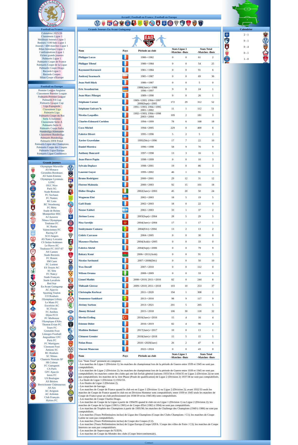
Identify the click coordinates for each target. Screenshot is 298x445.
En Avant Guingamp (52, 286)
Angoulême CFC (52, 337)
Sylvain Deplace (88, 165)
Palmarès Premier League (51, 96)
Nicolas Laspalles (88, 115)
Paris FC (51, 340)
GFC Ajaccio (52, 371)
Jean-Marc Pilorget (90, 95)
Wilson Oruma (87, 273)
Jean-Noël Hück (88, 82)
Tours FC (52, 327)
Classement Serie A (51, 121)
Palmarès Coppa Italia (51, 128)
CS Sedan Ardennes (51, 242)
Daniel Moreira (87, 146)
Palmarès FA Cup (52, 99)
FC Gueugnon (51, 365)
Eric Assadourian (88, 89)
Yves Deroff (85, 266)
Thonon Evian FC (51, 324)
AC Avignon (51, 390)
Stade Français (52, 277)
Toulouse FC (52, 223)
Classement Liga (52, 109)
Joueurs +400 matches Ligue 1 (51, 45)
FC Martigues (51, 343)
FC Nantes (52, 197)
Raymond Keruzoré (90, 69)
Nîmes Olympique (52, 220)
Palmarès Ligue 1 (52, 58)
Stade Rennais (52, 191)
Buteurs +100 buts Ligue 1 (51, 42)
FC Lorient (52, 264)
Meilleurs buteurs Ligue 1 (52, 39)
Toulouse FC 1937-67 (51, 248)
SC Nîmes (51, 356)
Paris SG (52, 188)
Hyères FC (51, 400)
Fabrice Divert (87, 134)
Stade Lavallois (52, 280)
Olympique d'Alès (51, 321)
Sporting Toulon (51, 292)
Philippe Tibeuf (87, 63)
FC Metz (52, 207)
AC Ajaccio (51, 289)
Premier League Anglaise (51, 90)
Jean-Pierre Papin (89, 159)
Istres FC (52, 375)
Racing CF (51, 232)
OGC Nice (52, 185)
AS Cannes (52, 251)
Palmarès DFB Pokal (52, 140)
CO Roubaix (51, 295)
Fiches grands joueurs (51, 55)
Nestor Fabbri (87, 209)
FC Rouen (51, 258)
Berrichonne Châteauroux (51, 384)
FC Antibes (52, 311)
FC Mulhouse (51, 318)
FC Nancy (51, 273)
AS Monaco (51, 169)
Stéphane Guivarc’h (90, 108)
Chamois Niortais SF (52, 359)
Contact (149, 442)
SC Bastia (51, 226)
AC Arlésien (52, 393)
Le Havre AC (52, 245)
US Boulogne (51, 378)
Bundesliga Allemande (52, 131)
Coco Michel (86, 127)
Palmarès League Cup (52, 102)
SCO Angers (51, 235)
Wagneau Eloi (87, 197)
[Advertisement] (149, 7)
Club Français (51, 397)
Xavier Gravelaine (89, 140)
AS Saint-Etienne (52, 175)
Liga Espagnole (52, 106)
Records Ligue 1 (52, 71)
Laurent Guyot (87, 171)
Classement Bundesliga (51, 134)
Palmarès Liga (51, 112)
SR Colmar (52, 362)
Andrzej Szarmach (89, 76)
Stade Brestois (51, 254)
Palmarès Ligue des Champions (52, 143)
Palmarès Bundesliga (52, 137)
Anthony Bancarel (89, 152)
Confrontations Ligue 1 (51, 52)
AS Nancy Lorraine (51, 239)
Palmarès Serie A (52, 125)
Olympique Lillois (52, 299)
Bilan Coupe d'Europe (51, 77)
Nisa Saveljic (86, 222)
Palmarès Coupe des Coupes (52, 147)
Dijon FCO (52, 314)
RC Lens (52, 201)
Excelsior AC (52, 305)
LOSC (51, 182)
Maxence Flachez (88, 241)
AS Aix (52, 387)
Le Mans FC (52, 302)
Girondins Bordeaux (52, 172)
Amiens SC (52, 349)
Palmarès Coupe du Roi (51, 115)
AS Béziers (52, 381)
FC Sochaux (51, 194)
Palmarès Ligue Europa (51, 150)
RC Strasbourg (52, 204)
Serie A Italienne (52, 118)
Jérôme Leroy (86, 216)
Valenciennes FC (52, 229)
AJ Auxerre (52, 216)
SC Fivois (51, 308)
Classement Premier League (52, 93)
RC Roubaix (52, 352)
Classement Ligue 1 (51, 36)
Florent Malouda (88, 184)
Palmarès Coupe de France (51, 61)
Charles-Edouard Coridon (94, 121)
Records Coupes (52, 74)
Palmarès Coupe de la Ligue (52, 64)
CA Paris (51, 368)
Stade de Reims (52, 210)
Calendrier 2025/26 (51, 33)
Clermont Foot (52, 346)
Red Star (51, 283)
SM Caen (52, 261)
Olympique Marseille (51, 166)
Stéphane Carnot (88, 101)
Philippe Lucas (87, 57)
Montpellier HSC (52, 213)
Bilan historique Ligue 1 (52, 48)
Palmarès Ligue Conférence (52, 153)
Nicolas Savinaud (88, 260)
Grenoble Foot (52, 330)
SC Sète (51, 270)
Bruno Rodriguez (88, 178)
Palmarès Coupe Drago (51, 67)
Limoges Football (51, 333)
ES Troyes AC (52, 267)
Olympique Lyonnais (52, 179)
